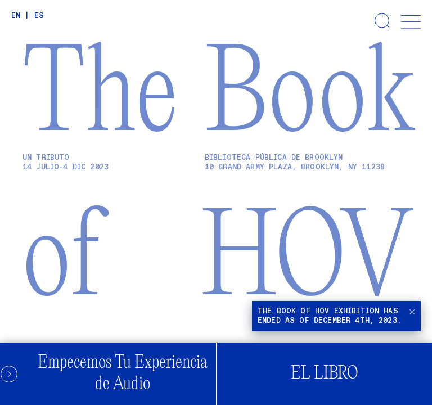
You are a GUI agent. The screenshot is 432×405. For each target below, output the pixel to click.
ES (39, 16)
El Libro (324, 374)
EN (15, 16)
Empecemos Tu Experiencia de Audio (104, 373)
